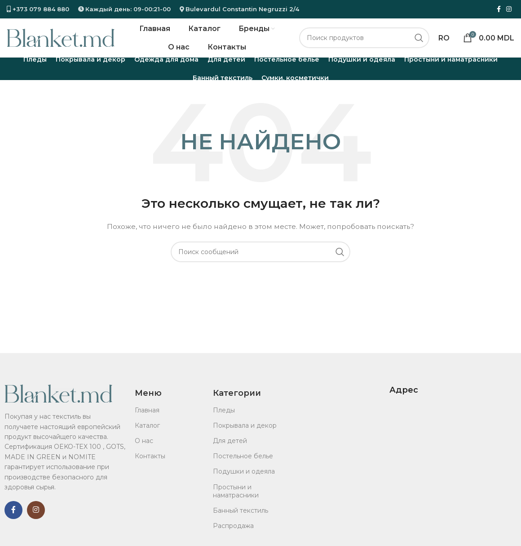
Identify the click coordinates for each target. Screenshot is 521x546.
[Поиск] (364, 42)
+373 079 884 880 (40, 9)
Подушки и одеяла (244, 480)
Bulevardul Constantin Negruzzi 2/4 (242, 9)
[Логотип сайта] (61, 42)
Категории (237, 402)
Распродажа (233, 534)
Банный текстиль (240, 519)
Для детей (230, 449)
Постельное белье (243, 465)
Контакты (150, 465)
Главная (147, 418)
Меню (148, 402)
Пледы (224, 418)
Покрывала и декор (245, 434)
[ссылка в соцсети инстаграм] (508, 10)
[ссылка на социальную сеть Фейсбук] (498, 10)
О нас (144, 449)
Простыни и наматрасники (236, 499)
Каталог (147, 434)
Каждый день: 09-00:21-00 (128, 9)
